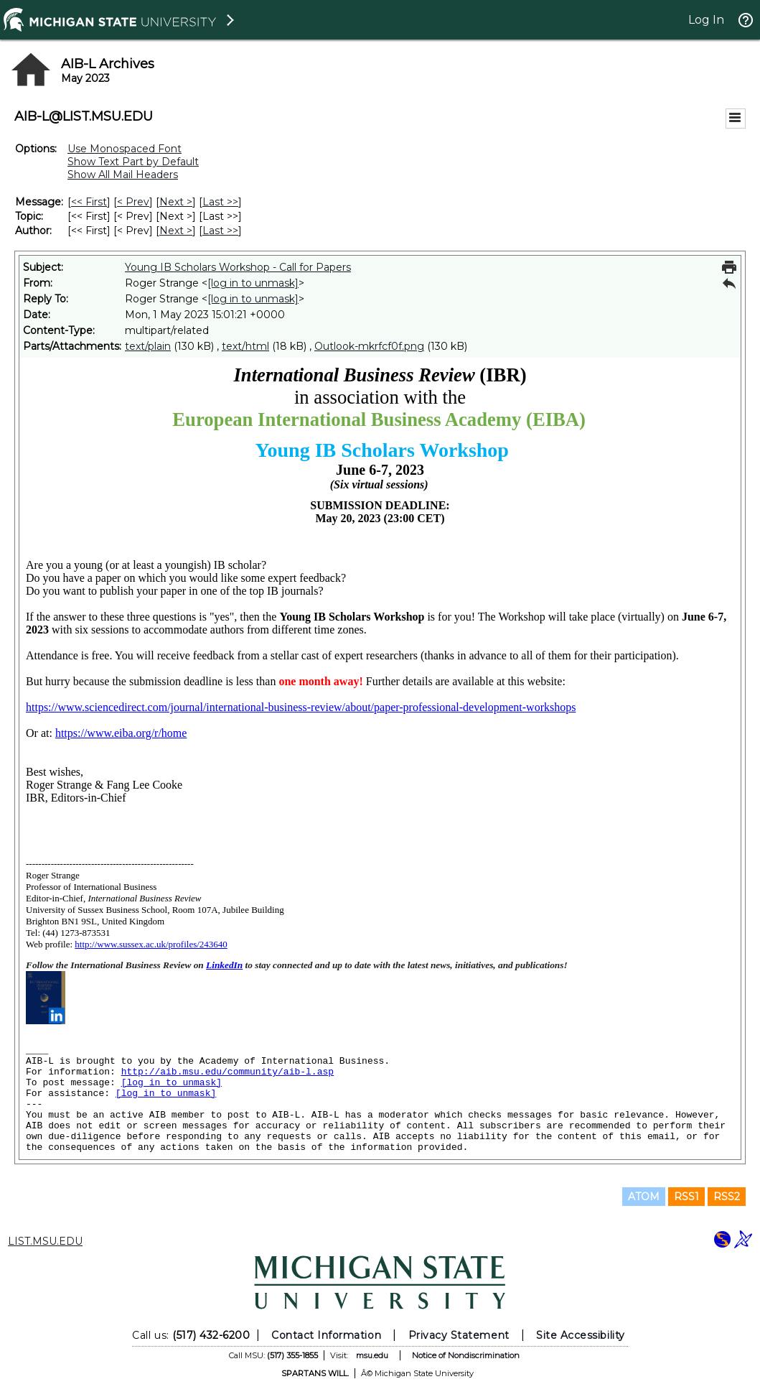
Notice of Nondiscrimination (466, 1355)
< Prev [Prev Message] (133, 201)
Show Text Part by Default (133, 161)
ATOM (644, 1196)
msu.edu (372, 1355)
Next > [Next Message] (175, 201)
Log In (706, 20)
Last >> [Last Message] (220, 201)
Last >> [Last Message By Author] (220, 230)
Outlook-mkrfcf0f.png (369, 346)
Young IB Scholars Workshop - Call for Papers (238, 267)
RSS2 (726, 1196)
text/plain (148, 346)
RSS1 (686, 1196)
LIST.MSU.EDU (45, 1241)
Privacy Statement (459, 1335)
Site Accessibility (580, 1335)
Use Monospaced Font (124, 148)
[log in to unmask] (253, 283)
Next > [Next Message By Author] (175, 230)
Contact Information (326, 1335)
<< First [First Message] (89, 201)
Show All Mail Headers (122, 174)
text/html (245, 346)
